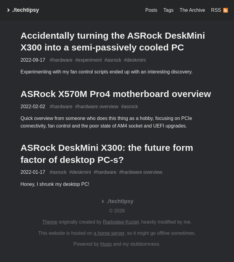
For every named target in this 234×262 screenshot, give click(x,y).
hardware (62, 60)
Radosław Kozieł (120, 222)
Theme (49, 222)
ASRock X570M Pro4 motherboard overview (116, 94)
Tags (168, 10)
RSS (219, 10)
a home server (109, 233)
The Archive (192, 10)
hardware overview (98, 106)
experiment (90, 60)
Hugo (106, 244)
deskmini (136, 60)
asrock (114, 60)
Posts (151, 10)
